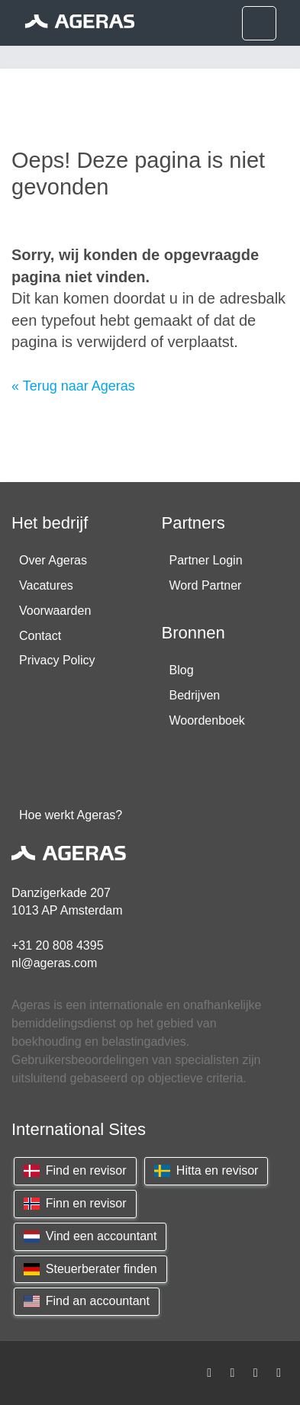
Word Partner (205, 585)
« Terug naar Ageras (73, 386)
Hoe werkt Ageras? (70, 815)
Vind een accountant (90, 1236)
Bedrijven (195, 695)
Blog (181, 670)
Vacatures (46, 585)
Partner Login (206, 560)
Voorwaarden (55, 610)
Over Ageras (53, 560)
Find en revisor (75, 1170)
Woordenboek (207, 720)
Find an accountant (87, 1300)
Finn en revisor (75, 1203)
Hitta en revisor (206, 1170)
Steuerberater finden (90, 1268)
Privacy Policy (57, 660)
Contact (40, 635)
